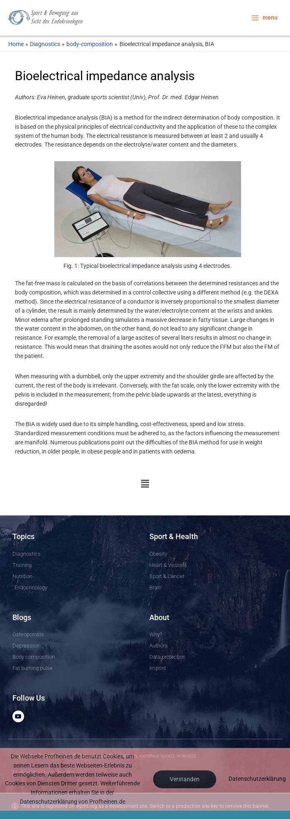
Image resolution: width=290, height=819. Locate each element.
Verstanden (185, 779)
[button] (145, 484)
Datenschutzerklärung (257, 778)
